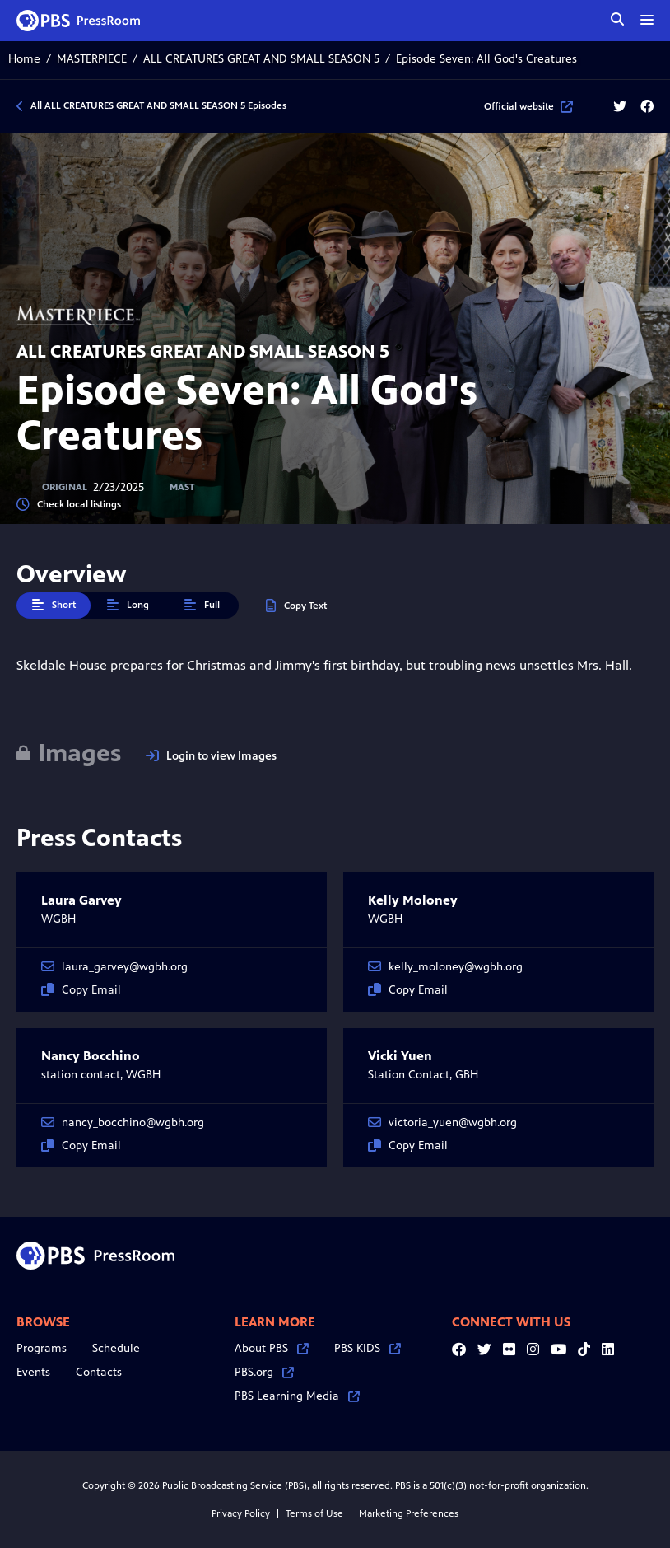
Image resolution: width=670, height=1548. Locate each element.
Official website (528, 106)
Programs (41, 1348)
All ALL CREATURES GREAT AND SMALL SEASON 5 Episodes (158, 105)
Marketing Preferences (408, 1513)
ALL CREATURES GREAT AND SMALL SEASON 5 (261, 59)
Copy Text (296, 606)
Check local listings (68, 504)
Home (24, 59)
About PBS (272, 1348)
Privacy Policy (241, 1513)
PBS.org (264, 1372)
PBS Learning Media (297, 1396)
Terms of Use (314, 1513)
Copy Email (81, 990)
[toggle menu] (647, 20)
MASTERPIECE (92, 59)
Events (33, 1372)
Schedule (116, 1348)
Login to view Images (211, 756)
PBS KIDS (367, 1348)
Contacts (99, 1372)
